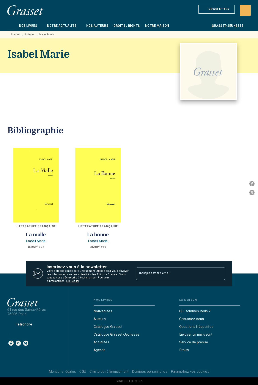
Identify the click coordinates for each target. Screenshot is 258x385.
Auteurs (30, 34)
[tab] (11, 25)
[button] (216, 9)
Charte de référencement (109, 371)
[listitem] (11, 343)
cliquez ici (72, 281)
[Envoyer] (220, 274)
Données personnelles (149, 371)
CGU (82, 371)
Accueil (15, 34)
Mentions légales (62, 371)
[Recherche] (245, 10)
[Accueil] (25, 10)
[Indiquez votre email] (175, 273)
